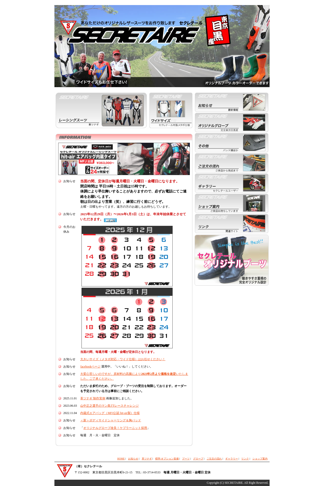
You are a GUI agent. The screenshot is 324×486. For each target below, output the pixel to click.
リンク (245, 458)
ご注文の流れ (214, 458)
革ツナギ (147, 458)
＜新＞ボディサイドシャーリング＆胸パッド (110, 420)
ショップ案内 (260, 458)
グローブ (198, 458)
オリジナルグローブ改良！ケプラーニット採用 (115, 428)
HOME (121, 458)
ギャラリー (231, 458)
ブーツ (186, 458)
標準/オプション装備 (167, 458)
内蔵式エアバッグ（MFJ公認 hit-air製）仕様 (109, 413)
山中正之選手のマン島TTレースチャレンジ (109, 405)
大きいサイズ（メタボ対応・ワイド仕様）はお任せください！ (122, 359)
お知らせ (133, 458)
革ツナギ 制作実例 (92, 398)
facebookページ (90, 366)
